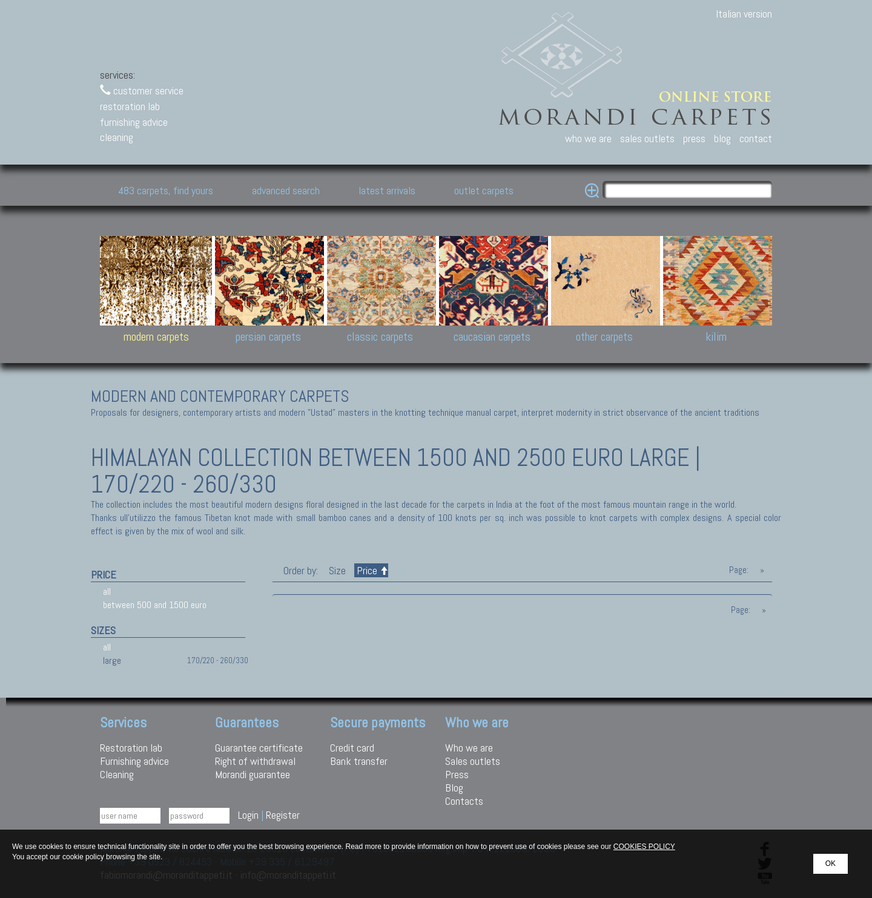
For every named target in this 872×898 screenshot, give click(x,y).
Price (371, 570)
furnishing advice (134, 122)
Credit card (352, 748)
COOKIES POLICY (644, 846)
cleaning (116, 137)
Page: (738, 570)
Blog (454, 788)
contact (755, 138)
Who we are (469, 748)
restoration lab (130, 106)
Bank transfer (359, 761)
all (107, 591)
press (694, 138)
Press (457, 774)
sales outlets (647, 138)
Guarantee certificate (259, 748)
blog (722, 138)
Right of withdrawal (255, 761)
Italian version (744, 14)
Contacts (464, 801)
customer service (141, 90)
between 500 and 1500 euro (154, 604)
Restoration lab (131, 748)
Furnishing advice (134, 761)
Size (337, 570)
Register (283, 815)
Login (248, 815)
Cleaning (117, 774)
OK (830, 863)
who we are (588, 138)
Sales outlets (472, 761)
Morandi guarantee (252, 774)
